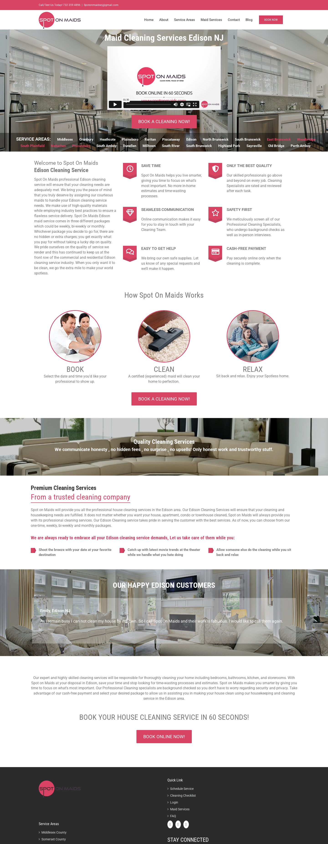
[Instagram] (186, 824)
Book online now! (164, 736)
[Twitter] (178, 824)
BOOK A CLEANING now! (164, 121)
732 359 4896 (71, 5)
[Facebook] (170, 824)
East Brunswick (279, 139)
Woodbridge (306, 139)
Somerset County (53, 839)
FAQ (173, 816)
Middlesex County (54, 832)
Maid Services (180, 809)
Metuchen (58, 146)
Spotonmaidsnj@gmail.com (101, 5)
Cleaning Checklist (183, 795)
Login (174, 802)
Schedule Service (182, 789)
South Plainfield (32, 146)
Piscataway (81, 146)
